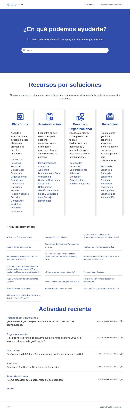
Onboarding (44, 176)
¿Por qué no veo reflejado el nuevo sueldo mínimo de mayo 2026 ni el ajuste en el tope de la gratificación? (22, 269)
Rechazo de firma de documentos (99, 247)
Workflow (16, 204)
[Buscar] (65, 50)
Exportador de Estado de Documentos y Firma (62, 245)
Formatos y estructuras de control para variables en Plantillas (101, 258)
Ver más (10, 388)
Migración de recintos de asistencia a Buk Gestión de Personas (23, 296)
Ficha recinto (13, 350)
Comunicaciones (78, 169)
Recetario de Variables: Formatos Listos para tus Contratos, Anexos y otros (61, 257)
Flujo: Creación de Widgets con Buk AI (62, 281)
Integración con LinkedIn (56, 237)
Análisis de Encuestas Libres (19, 237)
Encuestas (75, 176)
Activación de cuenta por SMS (58, 288)
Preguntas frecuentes (17, 334)
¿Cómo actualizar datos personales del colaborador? (34, 380)
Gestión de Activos (48, 190)
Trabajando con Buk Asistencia (22, 318)
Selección (74, 173)
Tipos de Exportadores (94, 272)
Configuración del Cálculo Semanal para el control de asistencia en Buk (44, 354)
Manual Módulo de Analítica (18, 288)
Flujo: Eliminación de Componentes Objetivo (22, 280)
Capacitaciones (77, 180)
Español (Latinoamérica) (112, 5)
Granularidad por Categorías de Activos (101, 288)
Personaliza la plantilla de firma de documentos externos (21, 258)
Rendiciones (44, 200)
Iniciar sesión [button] (89, 4)
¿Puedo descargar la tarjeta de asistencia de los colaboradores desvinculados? (40, 323)
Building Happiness (79, 183)
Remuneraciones (47, 163)
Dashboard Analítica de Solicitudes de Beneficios (32, 367)
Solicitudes (12, 363)
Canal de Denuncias (49, 180)
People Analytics (20, 194)
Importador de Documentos (18, 247)
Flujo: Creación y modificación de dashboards (99, 280)
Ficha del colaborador (17, 376)
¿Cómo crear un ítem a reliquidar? (60, 272)
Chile (8, 406)
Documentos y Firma (49, 173)
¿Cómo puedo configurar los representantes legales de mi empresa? (101, 236)
